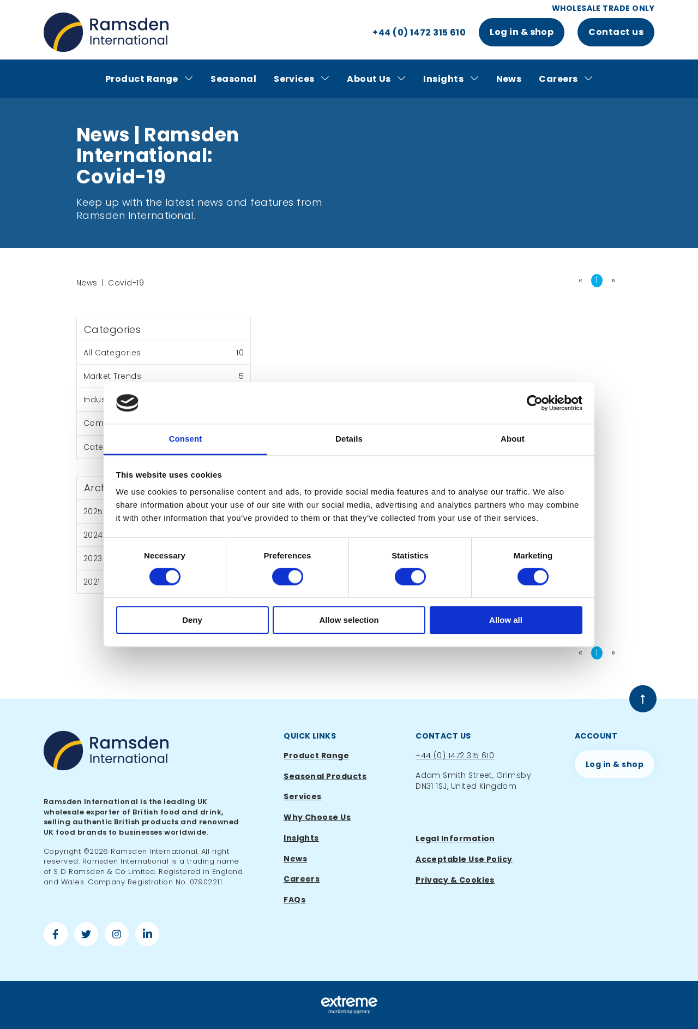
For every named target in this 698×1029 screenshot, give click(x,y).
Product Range (149, 79)
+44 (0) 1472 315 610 (455, 755)
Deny (192, 619)
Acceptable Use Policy (464, 859)
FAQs (294, 899)
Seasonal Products (325, 776)
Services (301, 79)
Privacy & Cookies (455, 880)
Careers (566, 79)
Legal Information (455, 838)
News (509, 79)
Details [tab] (349, 439)
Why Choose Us (317, 817)
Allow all (505, 619)
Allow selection (348, 619)
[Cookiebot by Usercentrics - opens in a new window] (534, 403)
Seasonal (233, 79)
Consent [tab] (185, 439)
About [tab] (513, 439)
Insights (450, 79)
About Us (376, 79)
